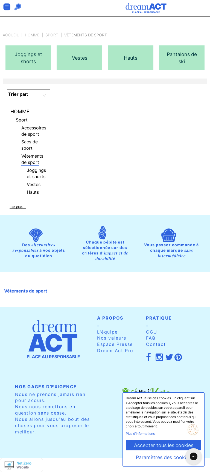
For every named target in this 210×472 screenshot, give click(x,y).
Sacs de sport (29, 145)
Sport (51, 35)
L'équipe (107, 332)
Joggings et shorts (36, 173)
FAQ (151, 338)
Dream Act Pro (115, 350)
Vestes (33, 184)
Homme (32, 35)
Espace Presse (115, 344)
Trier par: (18, 94)
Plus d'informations (140, 434)
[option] (28, 57)
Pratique (159, 318)
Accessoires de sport (33, 131)
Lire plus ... (18, 207)
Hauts (33, 192)
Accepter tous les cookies (163, 445)
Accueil (11, 35)
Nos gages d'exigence (46, 386)
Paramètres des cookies (163, 457)
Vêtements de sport (32, 159)
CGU (151, 332)
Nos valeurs (111, 338)
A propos (110, 318)
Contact (156, 344)
